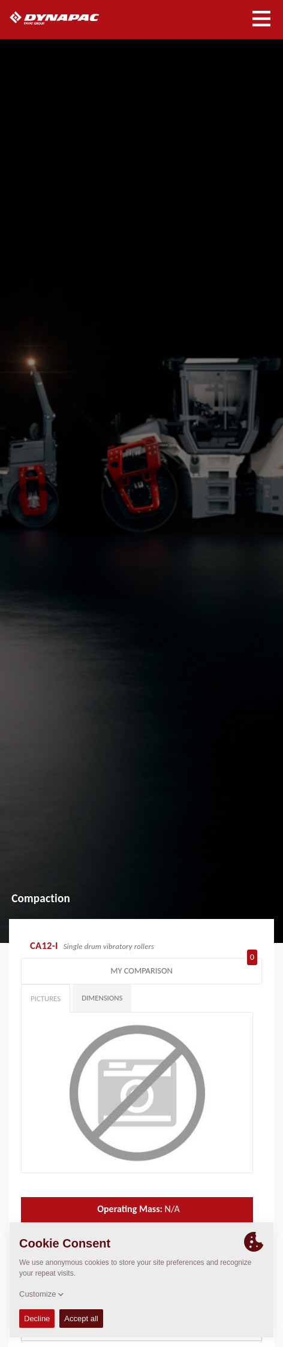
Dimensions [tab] (102, 997)
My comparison (183, 968)
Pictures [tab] (46, 998)
